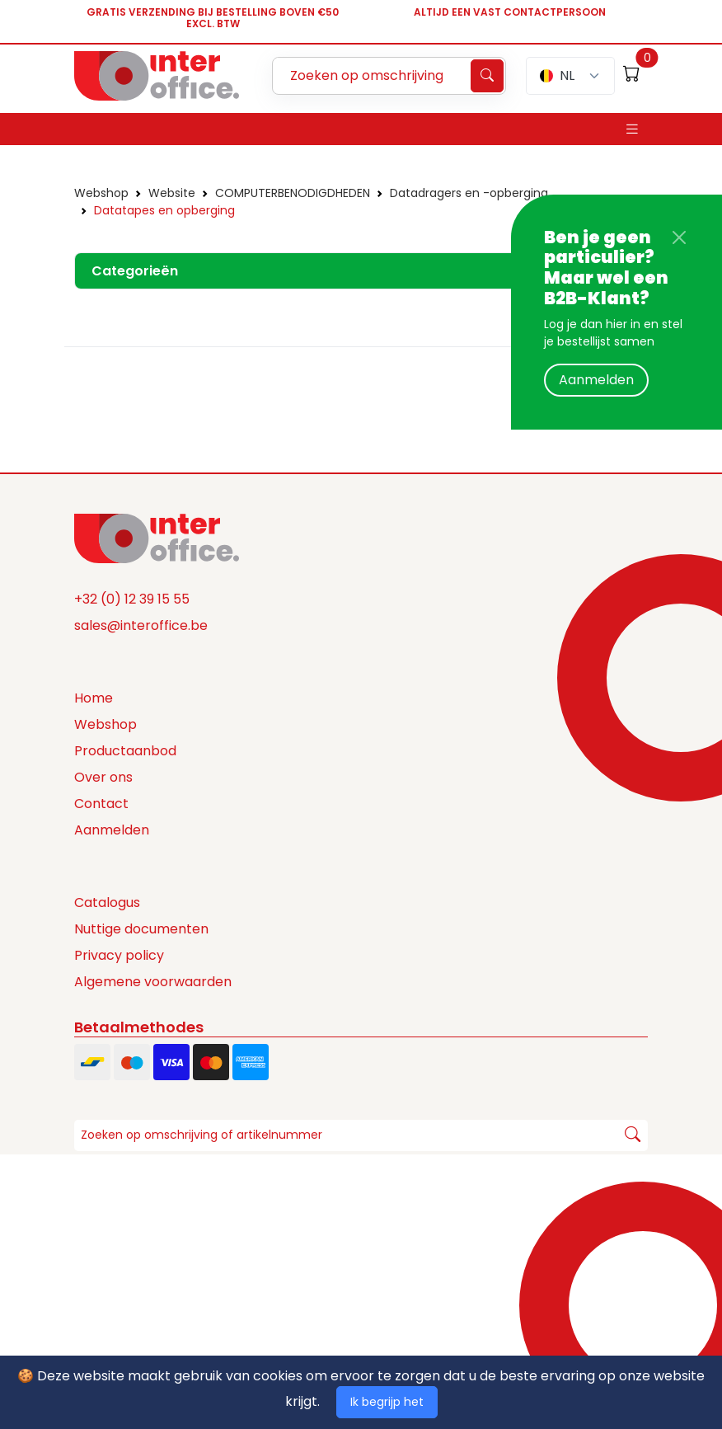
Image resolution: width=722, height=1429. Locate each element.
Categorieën (134, 270)
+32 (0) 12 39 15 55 (132, 599)
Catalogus (107, 902)
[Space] (156, 536)
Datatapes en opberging (164, 210)
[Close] (679, 237)
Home (93, 698)
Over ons (103, 777)
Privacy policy (119, 955)
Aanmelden (596, 379)
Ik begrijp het (387, 1402)
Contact (101, 803)
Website (171, 193)
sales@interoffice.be (141, 625)
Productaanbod (125, 750)
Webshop (101, 193)
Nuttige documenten (141, 928)
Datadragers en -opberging (469, 193)
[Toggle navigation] (632, 129)
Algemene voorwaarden (153, 981)
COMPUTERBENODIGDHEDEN (292, 193)
